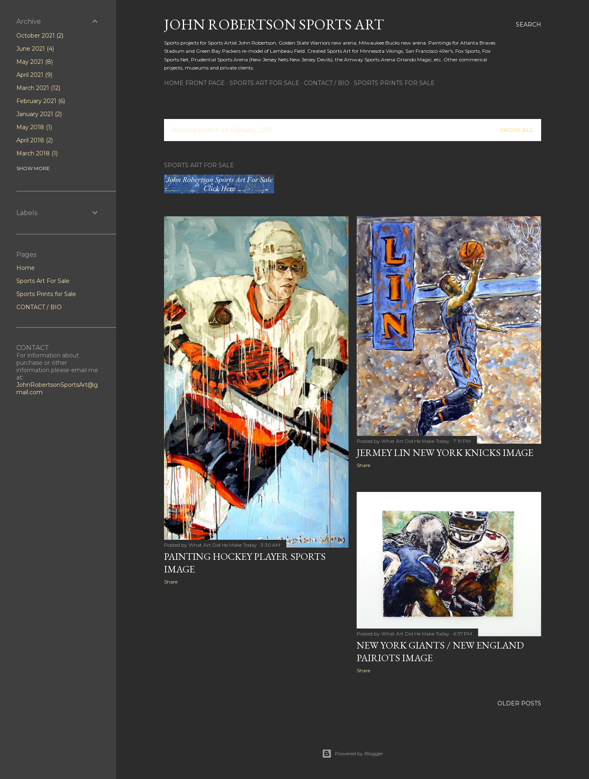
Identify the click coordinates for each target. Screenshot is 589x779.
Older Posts (519, 703)
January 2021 (39, 114)
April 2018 (34, 140)
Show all (517, 130)
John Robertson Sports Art (274, 24)
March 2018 (37, 153)
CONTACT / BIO (326, 83)
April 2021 (34, 75)
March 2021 (38, 88)
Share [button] (171, 582)
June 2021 (35, 48)
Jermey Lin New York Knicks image (445, 452)
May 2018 (34, 127)
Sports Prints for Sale (394, 83)
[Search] (528, 24)
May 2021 (34, 61)
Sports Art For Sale (264, 83)
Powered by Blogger (352, 754)
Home (25, 268)
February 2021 (40, 101)
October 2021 (39, 35)
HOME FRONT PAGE (194, 83)
